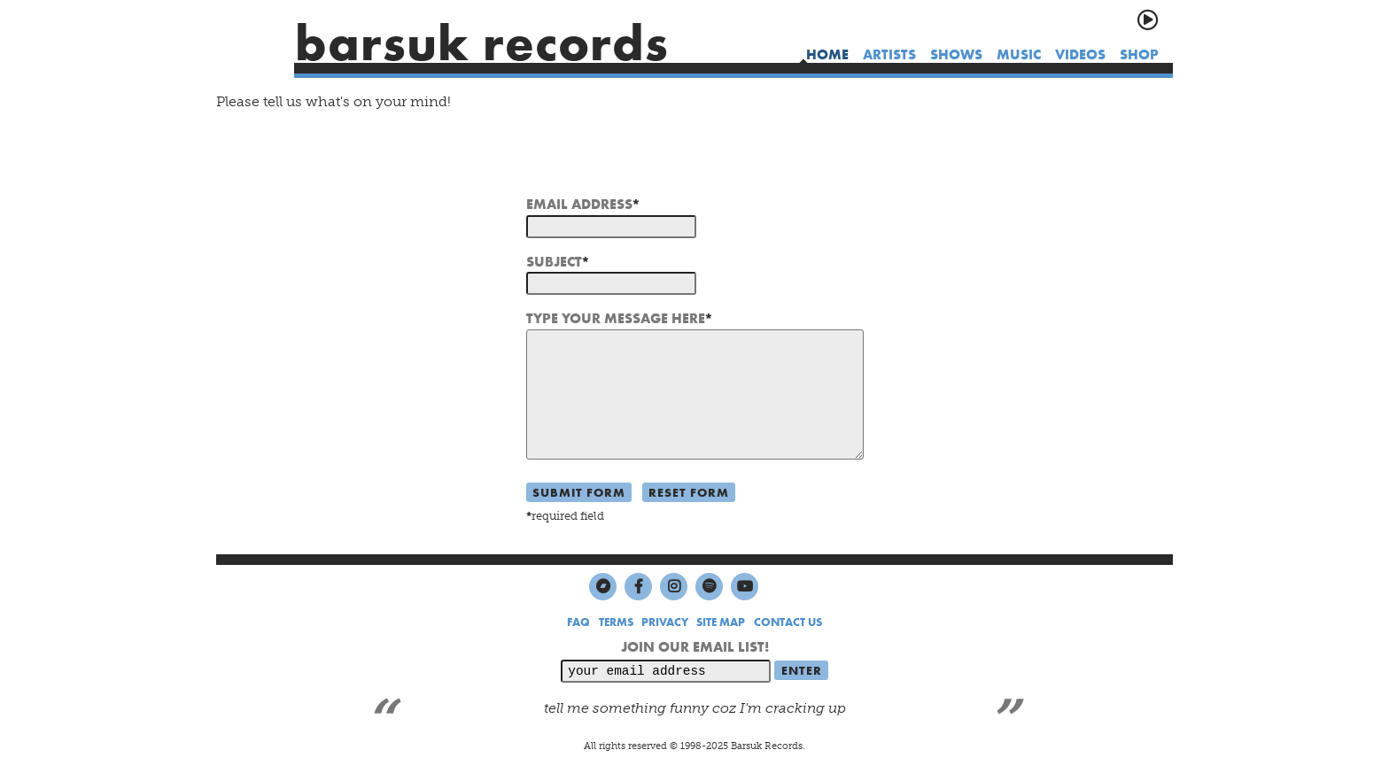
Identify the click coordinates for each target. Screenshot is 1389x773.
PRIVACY (664, 622)
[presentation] (660, 160)
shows (956, 54)
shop (1139, 54)
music (1019, 54)
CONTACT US (788, 622)
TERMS (616, 622)
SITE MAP (720, 622)
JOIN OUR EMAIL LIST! (695, 647)
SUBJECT (554, 261)
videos (1080, 54)
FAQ (578, 622)
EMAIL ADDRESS (579, 204)
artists (889, 54)
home (827, 54)
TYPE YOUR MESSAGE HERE (615, 318)
